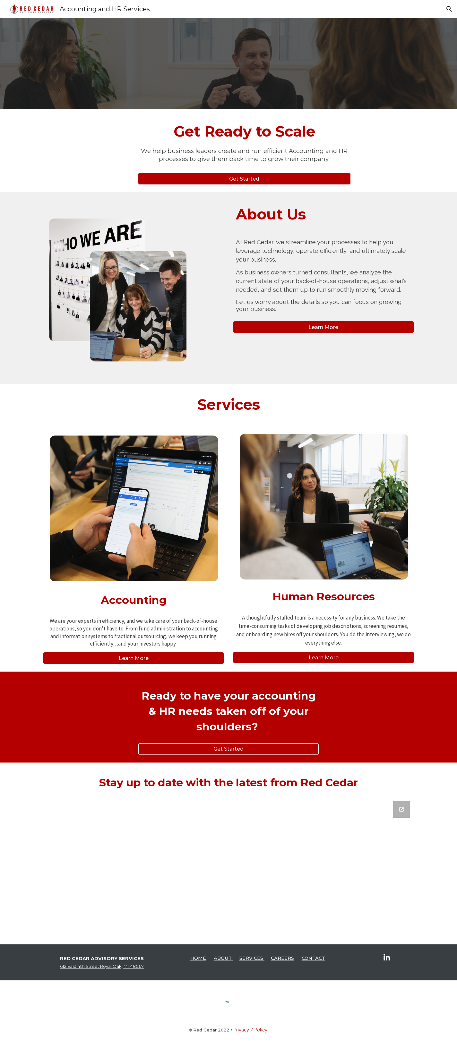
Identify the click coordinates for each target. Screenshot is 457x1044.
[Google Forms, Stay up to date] (228, 866)
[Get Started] (244, 179)
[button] (449, 9)
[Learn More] (323, 327)
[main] (244, 145)
